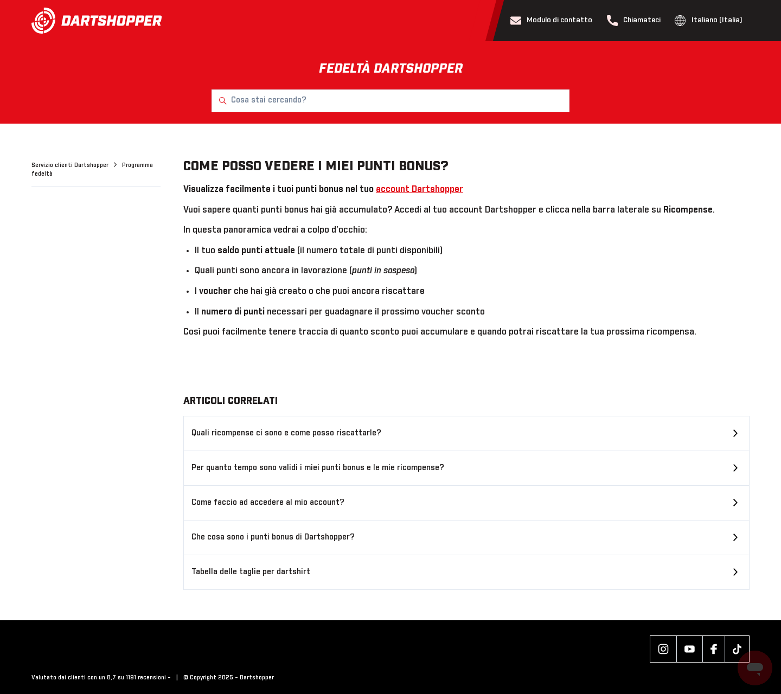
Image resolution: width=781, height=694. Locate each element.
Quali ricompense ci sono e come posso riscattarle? (286, 433)
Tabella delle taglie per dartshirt (250, 572)
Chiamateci (634, 20)
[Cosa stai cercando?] (390, 100)
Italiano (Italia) (708, 20)
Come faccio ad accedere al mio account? (267, 502)
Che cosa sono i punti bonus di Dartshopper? (273, 537)
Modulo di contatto (551, 20)
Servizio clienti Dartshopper (70, 165)
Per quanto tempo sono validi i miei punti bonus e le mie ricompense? (317, 468)
